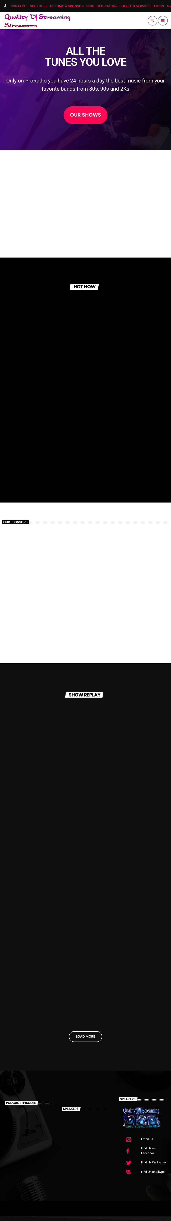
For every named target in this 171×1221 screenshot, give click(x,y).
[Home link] (37, 20)
